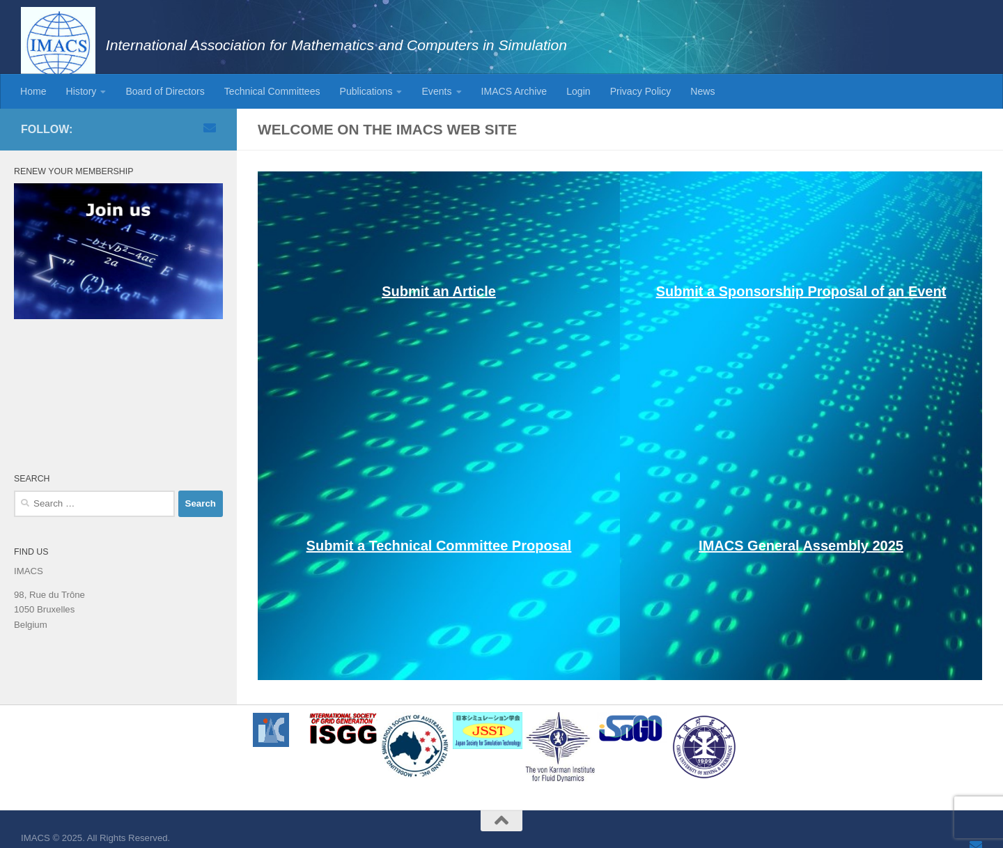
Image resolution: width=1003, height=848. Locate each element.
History (81, 91)
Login (578, 91)
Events (436, 91)
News (702, 91)
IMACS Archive (514, 91)
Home (33, 91)
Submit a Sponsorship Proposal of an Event (801, 291)
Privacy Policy (640, 91)
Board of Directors (164, 91)
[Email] (209, 127)
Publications (366, 91)
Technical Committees (272, 91)
